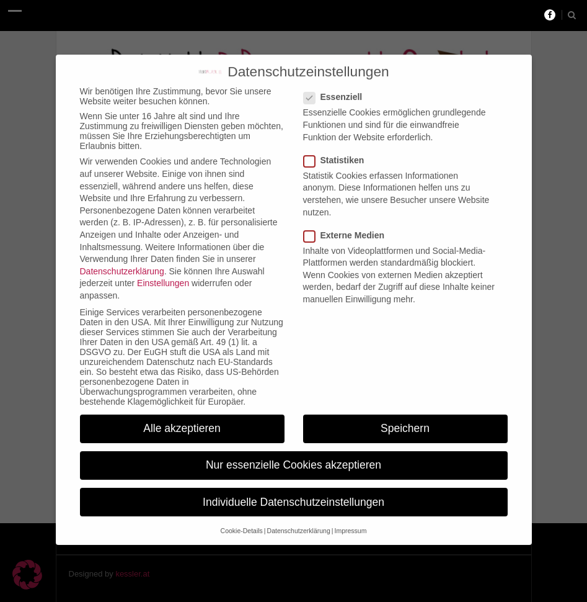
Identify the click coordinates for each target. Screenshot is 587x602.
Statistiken (338, 151)
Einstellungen (163, 274)
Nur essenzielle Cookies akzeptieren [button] (293, 456)
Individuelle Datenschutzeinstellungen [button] (293, 493)
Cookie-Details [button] (242, 522)
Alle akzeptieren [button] (182, 419)
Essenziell (337, 88)
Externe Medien (347, 226)
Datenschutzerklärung (122, 262)
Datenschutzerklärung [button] (298, 522)
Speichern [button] (405, 419)
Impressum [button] (350, 522)
